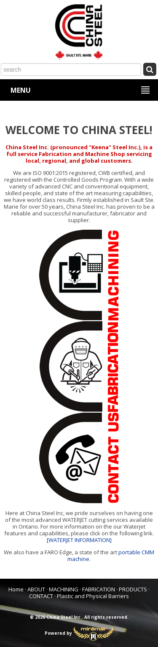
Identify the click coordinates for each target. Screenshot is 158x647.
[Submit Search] (149, 69)
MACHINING (63, 589)
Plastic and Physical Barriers (93, 596)
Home (16, 589)
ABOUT (36, 589)
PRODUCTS (133, 589)
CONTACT (41, 596)
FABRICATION (98, 589)
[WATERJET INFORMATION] (79, 540)
